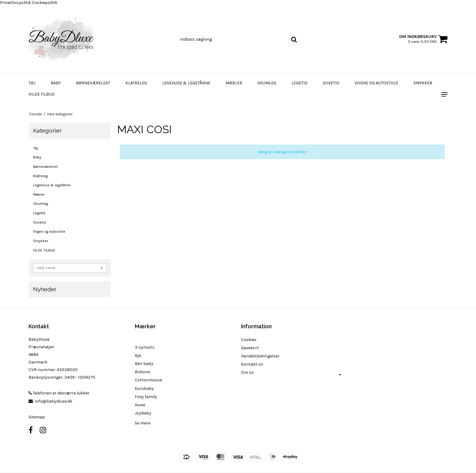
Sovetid (331, 83)
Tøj (32, 83)
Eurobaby (144, 388)
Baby (56, 83)
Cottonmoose (148, 380)
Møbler (234, 83)
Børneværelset (93, 83)
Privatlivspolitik (15, 2)
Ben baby (144, 363)
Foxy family (146, 396)
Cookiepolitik (44, 2)
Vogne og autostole (376, 83)
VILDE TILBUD (42, 94)
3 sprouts (145, 347)
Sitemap (37, 417)
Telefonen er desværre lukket (59, 393)
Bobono (142, 371)
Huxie (140, 404)
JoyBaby (143, 413)
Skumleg (266, 83)
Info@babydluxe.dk (53, 401)
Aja (138, 355)
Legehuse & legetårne (186, 83)
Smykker (422, 83)
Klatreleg (136, 83)
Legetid (299, 83)
